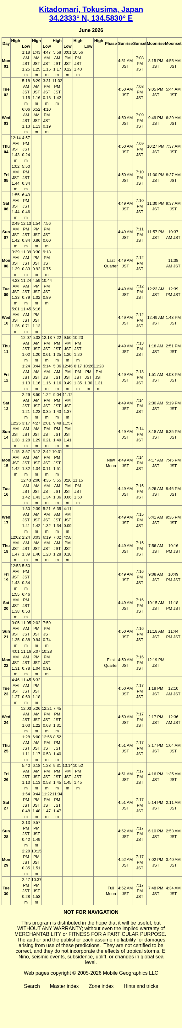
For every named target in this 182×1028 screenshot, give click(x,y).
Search (32, 986)
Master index (64, 986)
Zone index (101, 986)
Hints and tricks (141, 986)
